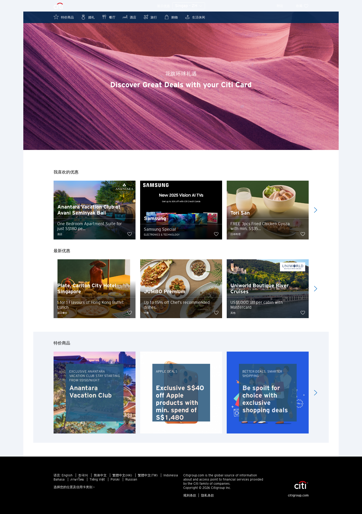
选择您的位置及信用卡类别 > (74, 487)
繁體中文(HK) (122, 475)
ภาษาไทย (77, 479)
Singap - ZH (188, 6)
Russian (131, 479)
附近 (283, 6)
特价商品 (64, 17)
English (67, 475)
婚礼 (88, 17)
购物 (171, 17)
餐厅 (108, 17)
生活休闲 (195, 17)
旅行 (150, 17)
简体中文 (100, 475)
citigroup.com (298, 495)
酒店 (129, 17)
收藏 (302, 6)
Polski (115, 479)
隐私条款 (207, 495)
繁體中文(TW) (148, 475)
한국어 (83, 475)
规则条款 (189, 495)
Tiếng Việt (97, 479)
